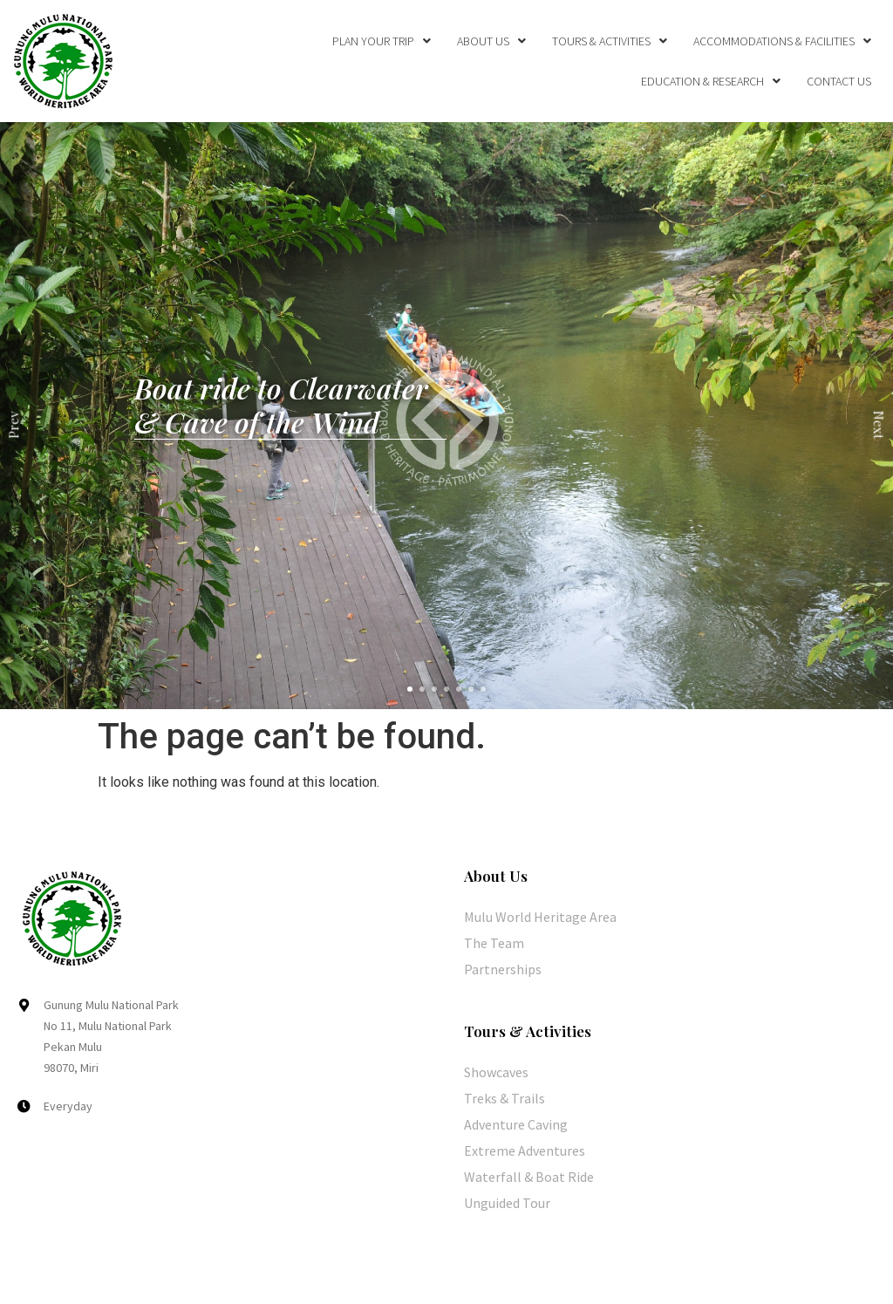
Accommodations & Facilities (782, 41)
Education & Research (711, 81)
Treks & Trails (504, 1098)
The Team (494, 943)
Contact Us (839, 81)
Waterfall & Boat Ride (529, 1176)
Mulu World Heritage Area (540, 916)
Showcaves (496, 1072)
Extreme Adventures (524, 1150)
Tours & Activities (609, 41)
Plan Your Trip (381, 41)
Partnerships (503, 969)
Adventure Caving (516, 1124)
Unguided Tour (507, 1203)
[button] (409, 689)
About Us (491, 41)
